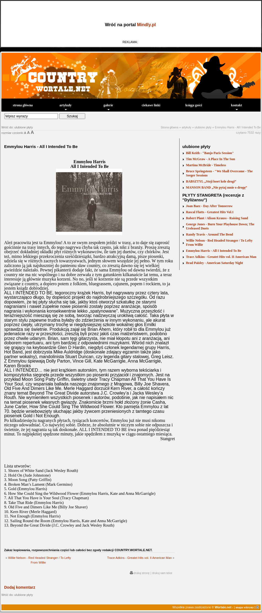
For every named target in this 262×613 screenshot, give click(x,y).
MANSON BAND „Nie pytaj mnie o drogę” (216, 187)
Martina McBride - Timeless (206, 165)
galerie (108, 106)
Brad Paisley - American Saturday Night (214, 263)
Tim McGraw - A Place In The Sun (210, 159)
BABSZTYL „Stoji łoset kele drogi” (211, 181)
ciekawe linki (151, 105)
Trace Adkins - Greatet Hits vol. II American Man (139, 557)
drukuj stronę (142, 573)
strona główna (23, 105)
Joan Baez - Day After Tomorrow (209, 206)
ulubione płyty (203, 127)
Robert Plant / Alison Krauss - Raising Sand (217, 218)
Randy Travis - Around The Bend (209, 234)
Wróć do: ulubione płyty (17, 127)
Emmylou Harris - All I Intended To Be (238, 127)
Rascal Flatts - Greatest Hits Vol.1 (210, 212)
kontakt (236, 106)
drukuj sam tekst (162, 573)
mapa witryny (245, 607)
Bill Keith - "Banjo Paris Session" (210, 153)
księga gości (193, 105)
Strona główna (169, 127)
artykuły (65, 106)
